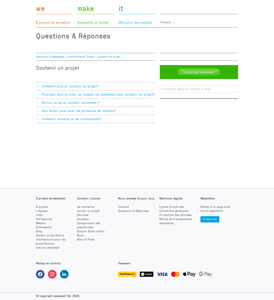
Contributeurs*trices (81, 56)
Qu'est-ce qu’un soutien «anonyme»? (71, 103)
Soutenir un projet (108, 56)
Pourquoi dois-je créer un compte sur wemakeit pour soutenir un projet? (98, 94)
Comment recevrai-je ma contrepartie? (72, 119)
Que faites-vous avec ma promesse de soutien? (79, 111)
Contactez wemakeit (199, 72)
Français (166, 22)
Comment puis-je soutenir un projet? (70, 86)
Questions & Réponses (50, 56)
